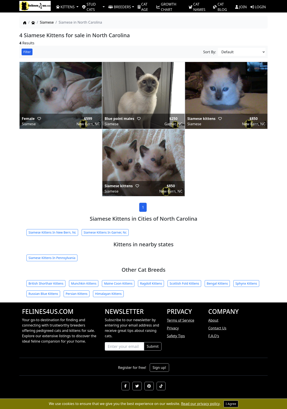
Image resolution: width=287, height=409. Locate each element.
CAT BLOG (220, 6)
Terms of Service (180, 320)
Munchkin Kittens (83, 283)
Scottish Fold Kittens (184, 283)
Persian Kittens (76, 294)
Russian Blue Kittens (43, 294)
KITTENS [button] (65, 6)
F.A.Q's (213, 335)
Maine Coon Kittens (118, 283)
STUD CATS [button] (89, 6)
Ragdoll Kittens (151, 283)
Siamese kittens (201, 118)
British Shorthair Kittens (45, 283)
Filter (27, 52)
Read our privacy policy (200, 403)
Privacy (173, 328)
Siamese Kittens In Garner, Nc (105, 232)
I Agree (231, 404)
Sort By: (209, 51)
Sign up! (159, 367)
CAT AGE (143, 6)
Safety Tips (176, 335)
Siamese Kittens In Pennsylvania (51, 258)
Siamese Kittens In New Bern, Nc (52, 232)
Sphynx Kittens (246, 283)
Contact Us (217, 328)
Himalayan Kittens (108, 294)
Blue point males (120, 118)
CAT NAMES (197, 6)
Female (29, 118)
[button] (125, 386)
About (213, 320)
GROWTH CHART (166, 6)
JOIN (241, 6)
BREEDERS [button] (119, 6)
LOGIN (258, 6)
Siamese (47, 22)
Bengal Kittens (217, 283)
